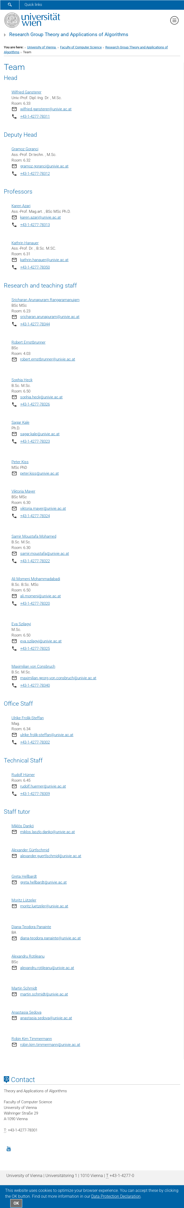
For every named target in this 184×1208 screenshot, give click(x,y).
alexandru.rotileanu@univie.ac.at (47, 968)
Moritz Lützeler (24, 900)
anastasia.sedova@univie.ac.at (46, 1018)
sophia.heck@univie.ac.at (41, 397)
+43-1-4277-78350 (35, 267)
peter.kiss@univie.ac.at (39, 473)
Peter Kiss (20, 462)
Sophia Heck (22, 380)
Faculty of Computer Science (81, 47)
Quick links (33, 4)
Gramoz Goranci (25, 149)
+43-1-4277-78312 (35, 173)
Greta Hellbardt (24, 876)
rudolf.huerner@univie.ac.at (43, 786)
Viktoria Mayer (23, 491)
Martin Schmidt (24, 988)
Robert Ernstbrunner (28, 342)
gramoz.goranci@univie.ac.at (44, 166)
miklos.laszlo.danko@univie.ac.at (47, 832)
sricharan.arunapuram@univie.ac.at (49, 316)
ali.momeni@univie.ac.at (40, 596)
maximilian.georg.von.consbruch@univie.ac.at (58, 678)
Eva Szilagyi (21, 624)
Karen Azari (21, 206)
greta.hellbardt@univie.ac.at (43, 882)
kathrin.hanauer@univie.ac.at (44, 260)
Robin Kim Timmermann (32, 1038)
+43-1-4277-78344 (35, 324)
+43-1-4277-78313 (35, 224)
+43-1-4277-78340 (35, 685)
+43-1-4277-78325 (35, 648)
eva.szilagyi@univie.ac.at (41, 641)
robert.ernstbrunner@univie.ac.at (47, 359)
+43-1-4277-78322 (35, 561)
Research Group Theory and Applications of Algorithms (68, 34)
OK (16, 1203)
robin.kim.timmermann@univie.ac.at (50, 1044)
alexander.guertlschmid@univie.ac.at (50, 856)
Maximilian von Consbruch (33, 666)
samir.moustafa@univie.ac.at (44, 553)
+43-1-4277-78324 (35, 516)
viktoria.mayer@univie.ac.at (43, 508)
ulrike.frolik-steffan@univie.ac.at (46, 735)
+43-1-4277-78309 (35, 793)
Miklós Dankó (23, 826)
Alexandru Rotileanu (28, 956)
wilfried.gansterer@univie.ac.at (46, 109)
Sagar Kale (20, 422)
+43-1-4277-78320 (35, 603)
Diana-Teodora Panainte (31, 927)
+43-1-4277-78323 (35, 441)
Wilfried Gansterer (26, 92)
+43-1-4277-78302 (35, 742)
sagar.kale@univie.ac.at (40, 434)
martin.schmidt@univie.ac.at (44, 994)
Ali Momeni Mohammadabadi (36, 579)
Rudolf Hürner (23, 774)
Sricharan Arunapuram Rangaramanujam (45, 300)
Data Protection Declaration (116, 1196)
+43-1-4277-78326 (35, 404)
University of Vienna (41, 47)
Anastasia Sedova (26, 1012)
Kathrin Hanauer (25, 243)
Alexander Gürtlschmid (30, 850)
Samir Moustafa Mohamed (34, 536)
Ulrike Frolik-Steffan (28, 718)
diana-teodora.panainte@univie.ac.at (50, 938)
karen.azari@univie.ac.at (40, 217)
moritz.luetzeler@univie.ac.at (44, 906)
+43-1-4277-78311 (35, 116)
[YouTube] (9, 1148)
